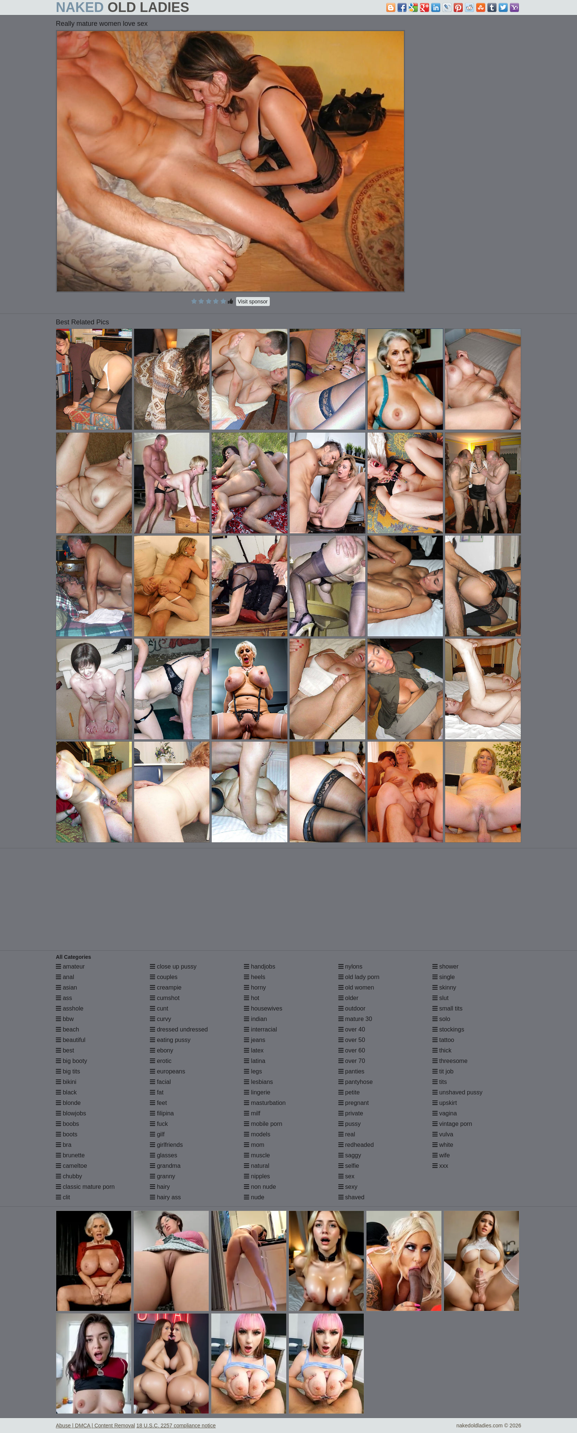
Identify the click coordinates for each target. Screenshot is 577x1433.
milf (252, 1113)
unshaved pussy (457, 1092)
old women (356, 987)
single (443, 977)
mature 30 (355, 1019)
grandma (165, 1166)
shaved (351, 1197)
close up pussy (173, 966)
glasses (163, 1155)
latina (254, 1061)
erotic (161, 1061)
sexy (347, 1187)
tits (439, 1082)
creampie (165, 987)
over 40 (351, 1029)
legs (253, 1071)
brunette (70, 1155)
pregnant (353, 1103)
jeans (254, 1040)
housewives (263, 1008)
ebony (161, 1050)
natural (256, 1166)
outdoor (352, 1008)
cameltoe (71, 1166)
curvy (160, 1019)
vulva (442, 1134)
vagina (444, 1113)
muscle (257, 1155)
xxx (440, 1166)
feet (158, 1103)
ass (64, 998)
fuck (159, 1124)
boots (67, 1134)
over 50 (351, 1040)
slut (440, 998)
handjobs (259, 966)
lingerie (257, 1092)
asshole (70, 1008)
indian (255, 1019)
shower (445, 966)
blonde (68, 1103)
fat (156, 1092)
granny (162, 1176)
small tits (447, 1008)
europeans (167, 1071)
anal (65, 977)
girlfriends (166, 1145)
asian (66, 987)
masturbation (265, 1103)
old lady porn (359, 977)
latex (253, 1050)
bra (64, 1145)
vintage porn (452, 1124)
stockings (448, 1029)
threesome (450, 1061)
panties (351, 1071)
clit (63, 1197)
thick (441, 1050)
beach (67, 1029)
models (257, 1134)
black (66, 1092)
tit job (443, 1071)
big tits (68, 1071)
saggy (349, 1155)
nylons (350, 966)
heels (254, 977)
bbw (65, 1019)
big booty (71, 1061)
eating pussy (170, 1040)
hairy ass (165, 1197)
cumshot (164, 998)
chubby (69, 1176)
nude (254, 1197)
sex (346, 1176)
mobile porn (263, 1124)
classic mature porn (85, 1187)
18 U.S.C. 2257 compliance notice (176, 1426)
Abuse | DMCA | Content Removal (95, 1426)
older (348, 998)
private (350, 1113)
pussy (349, 1124)
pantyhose (355, 1082)
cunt (159, 1008)
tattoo (443, 1040)
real (346, 1134)
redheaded (356, 1145)
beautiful (70, 1040)
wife (441, 1155)
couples (164, 977)
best (65, 1050)
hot (251, 998)
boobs (67, 1124)
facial (160, 1082)
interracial (260, 1029)
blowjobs (71, 1113)
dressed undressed (179, 1029)
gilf (157, 1134)
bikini (66, 1082)
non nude (260, 1187)
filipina (162, 1113)
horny (255, 987)
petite (349, 1092)
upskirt (444, 1103)
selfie (348, 1166)
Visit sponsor (253, 302)
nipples (257, 1176)
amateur (70, 966)
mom (254, 1145)
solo (441, 1019)
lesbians (258, 1082)
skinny (444, 987)
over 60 (351, 1050)
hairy (160, 1187)
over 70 (351, 1061)
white (442, 1145)
